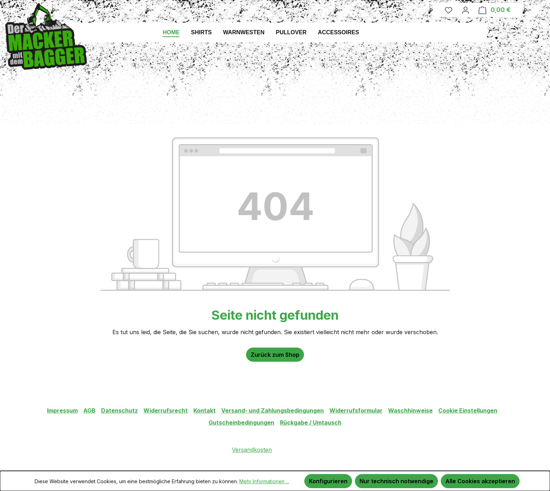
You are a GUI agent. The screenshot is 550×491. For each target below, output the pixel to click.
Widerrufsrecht (166, 410)
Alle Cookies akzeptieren (480, 481)
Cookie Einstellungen (467, 410)
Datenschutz (119, 410)
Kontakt (204, 410)
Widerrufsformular (355, 410)
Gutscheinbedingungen (241, 422)
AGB (89, 410)
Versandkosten (252, 449)
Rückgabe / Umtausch (310, 422)
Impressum (62, 410)
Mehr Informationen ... (264, 481)
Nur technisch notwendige (396, 481)
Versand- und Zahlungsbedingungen (272, 410)
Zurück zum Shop (275, 354)
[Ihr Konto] (465, 10)
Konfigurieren (328, 481)
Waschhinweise (410, 410)
